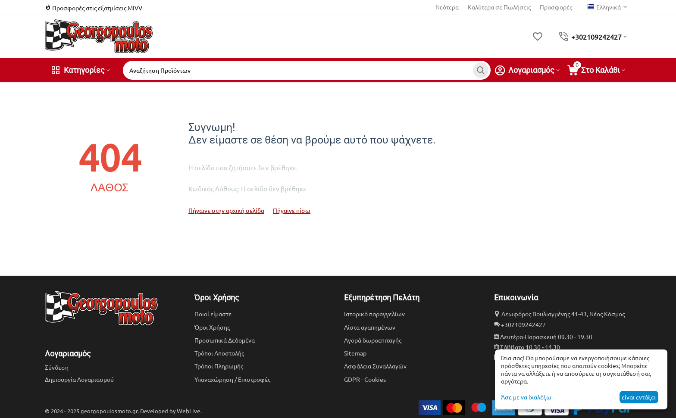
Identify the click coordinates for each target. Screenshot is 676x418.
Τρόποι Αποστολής (219, 353)
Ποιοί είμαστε (213, 314)
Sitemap (355, 353)
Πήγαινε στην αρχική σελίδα (226, 210)
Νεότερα (447, 7)
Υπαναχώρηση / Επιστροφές (232, 379)
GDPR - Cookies (365, 379)
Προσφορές (556, 7)
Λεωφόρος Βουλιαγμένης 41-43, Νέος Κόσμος (563, 314)
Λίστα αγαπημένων (369, 327)
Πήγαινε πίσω (291, 210)
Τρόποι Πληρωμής (218, 366)
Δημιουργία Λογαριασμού (79, 379)
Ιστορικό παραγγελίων (374, 314)
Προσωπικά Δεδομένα (224, 340)
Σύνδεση (57, 367)
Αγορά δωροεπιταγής (372, 340)
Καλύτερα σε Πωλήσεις (499, 7)
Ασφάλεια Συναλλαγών (375, 366)
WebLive (188, 411)
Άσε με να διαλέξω (526, 397)
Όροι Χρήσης (212, 327)
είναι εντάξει (639, 397)
